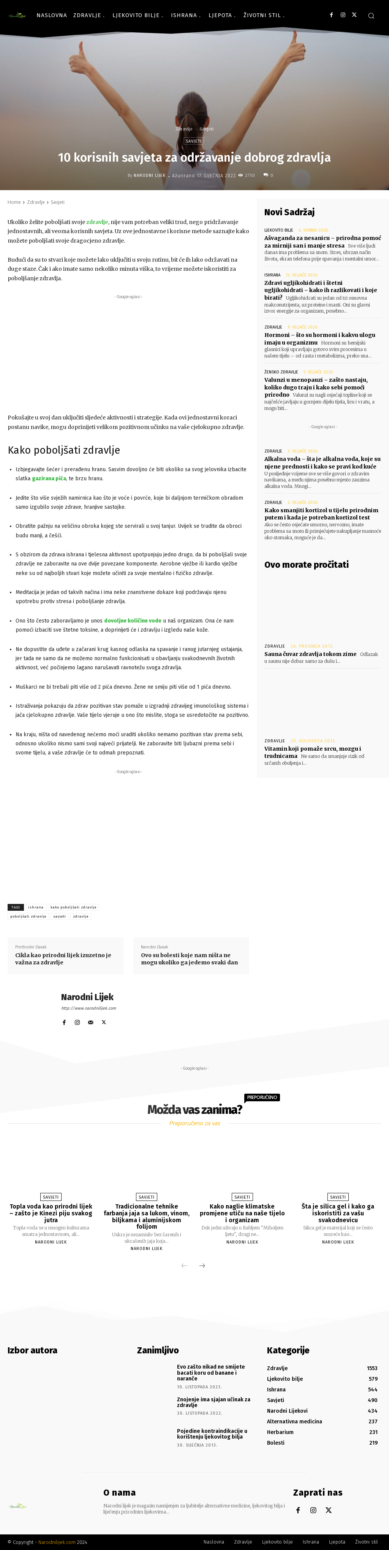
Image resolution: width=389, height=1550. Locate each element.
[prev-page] (184, 1266)
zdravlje (81, 916)
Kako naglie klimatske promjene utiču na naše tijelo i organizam (242, 1213)
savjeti (59, 916)
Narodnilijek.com (57, 1542)
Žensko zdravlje (281, 372)
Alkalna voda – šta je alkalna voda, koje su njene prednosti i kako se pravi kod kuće (322, 463)
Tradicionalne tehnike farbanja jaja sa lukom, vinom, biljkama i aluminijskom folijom (147, 1216)
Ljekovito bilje (278, 230)
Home (14, 202)
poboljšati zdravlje (28, 916)
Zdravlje (184, 129)
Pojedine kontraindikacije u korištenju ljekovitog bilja (212, 1434)
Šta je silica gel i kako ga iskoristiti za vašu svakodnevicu (338, 1213)
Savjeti (206, 129)
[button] (371, 15)
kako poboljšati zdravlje (73, 907)
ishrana (36, 907)
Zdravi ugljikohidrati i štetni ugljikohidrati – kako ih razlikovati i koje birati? (320, 290)
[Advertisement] (128, 354)
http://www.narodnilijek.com (88, 1008)
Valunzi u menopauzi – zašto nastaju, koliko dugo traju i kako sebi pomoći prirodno (316, 387)
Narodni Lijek (150, 175)
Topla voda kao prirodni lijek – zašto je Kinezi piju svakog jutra (50, 1213)
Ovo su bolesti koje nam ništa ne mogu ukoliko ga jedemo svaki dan (189, 959)
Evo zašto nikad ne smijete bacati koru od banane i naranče (211, 1373)
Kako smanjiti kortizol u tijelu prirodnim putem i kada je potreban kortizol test (321, 514)
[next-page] (202, 1266)
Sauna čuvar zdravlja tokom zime (310, 654)
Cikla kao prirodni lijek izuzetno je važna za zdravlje (63, 959)
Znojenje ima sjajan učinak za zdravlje (213, 1402)
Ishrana (272, 275)
